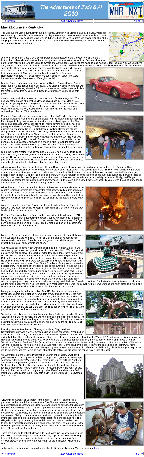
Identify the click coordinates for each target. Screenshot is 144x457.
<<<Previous (8, 21)
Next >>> (138, 21)
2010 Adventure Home (71, 21)
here (96, 448)
